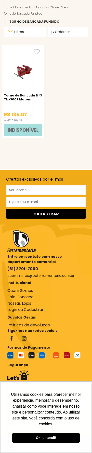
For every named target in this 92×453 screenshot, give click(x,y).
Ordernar (60, 32)
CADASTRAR (46, 214)
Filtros (15, 32)
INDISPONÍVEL (23, 130)
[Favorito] (36, 51)
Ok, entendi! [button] (46, 438)
